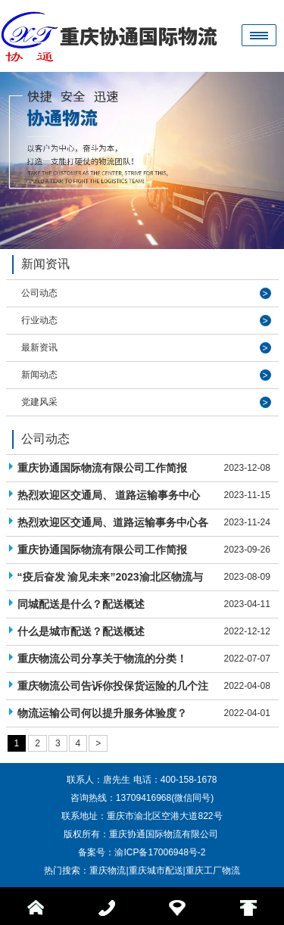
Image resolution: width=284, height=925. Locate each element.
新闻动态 (39, 374)
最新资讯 (39, 347)
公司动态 (39, 293)
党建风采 (39, 402)
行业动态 (39, 320)
